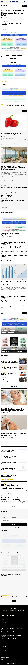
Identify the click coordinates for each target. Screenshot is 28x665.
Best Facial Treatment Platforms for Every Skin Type (9, 368)
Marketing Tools (4, 372)
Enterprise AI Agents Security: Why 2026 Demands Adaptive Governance (14, 256)
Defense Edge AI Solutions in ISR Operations (12, 28)
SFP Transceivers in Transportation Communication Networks (14, 57)
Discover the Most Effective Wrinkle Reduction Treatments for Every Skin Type (12, 191)
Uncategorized (4, 8)
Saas (2, 21)
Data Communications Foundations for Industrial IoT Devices (14, 597)
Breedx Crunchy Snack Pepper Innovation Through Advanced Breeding (11, 135)
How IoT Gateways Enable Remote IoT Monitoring (13, 20)
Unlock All (14, 524)
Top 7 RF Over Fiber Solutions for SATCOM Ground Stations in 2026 (14, 252)
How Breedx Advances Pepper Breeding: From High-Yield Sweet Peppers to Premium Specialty (13, 183)
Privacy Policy (16, 527)
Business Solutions (4, 26)
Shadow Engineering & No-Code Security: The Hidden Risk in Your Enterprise (14, 297)
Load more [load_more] (14, 506)
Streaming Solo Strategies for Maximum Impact (8, 374)
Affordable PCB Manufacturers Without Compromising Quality (10, 196)
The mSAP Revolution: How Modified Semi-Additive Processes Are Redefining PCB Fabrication (13, 283)
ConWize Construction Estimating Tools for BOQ (13, 13)
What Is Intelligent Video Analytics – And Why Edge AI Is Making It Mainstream (13, 243)
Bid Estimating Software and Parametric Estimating (11, 24)
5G (1, 29)
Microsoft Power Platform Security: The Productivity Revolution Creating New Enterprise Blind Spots (12, 247)
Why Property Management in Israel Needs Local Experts (12, 201)
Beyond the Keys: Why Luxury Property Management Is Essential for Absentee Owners (13, 167)
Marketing (3, 407)
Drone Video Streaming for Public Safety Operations (8, 469)
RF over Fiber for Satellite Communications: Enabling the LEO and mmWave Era (13, 301)
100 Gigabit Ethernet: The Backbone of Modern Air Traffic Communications (13, 205)
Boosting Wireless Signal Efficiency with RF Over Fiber (14, 187)
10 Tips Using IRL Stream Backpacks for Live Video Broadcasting (7, 380)
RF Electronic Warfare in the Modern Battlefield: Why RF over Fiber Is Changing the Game (13, 306)
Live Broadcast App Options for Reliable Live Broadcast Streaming (9, 362)
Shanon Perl (3, 138)
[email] (14, 520)
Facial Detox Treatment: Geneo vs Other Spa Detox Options (13, 410)
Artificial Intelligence (5, 472)
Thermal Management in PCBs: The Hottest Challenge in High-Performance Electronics (13, 292)
